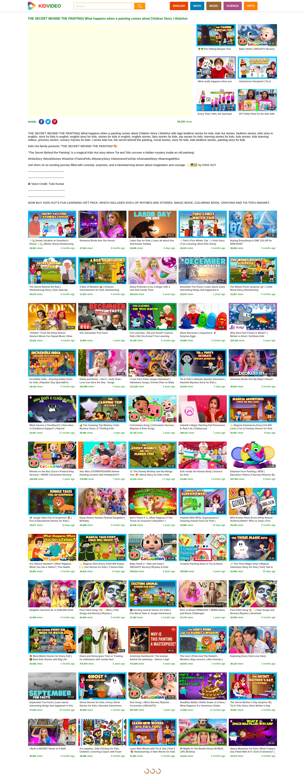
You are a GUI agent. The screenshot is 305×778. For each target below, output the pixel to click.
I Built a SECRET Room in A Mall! (47, 748)
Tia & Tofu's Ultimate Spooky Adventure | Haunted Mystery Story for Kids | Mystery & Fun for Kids (202, 382)
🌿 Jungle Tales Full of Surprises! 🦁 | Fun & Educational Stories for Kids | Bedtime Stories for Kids (50, 521)
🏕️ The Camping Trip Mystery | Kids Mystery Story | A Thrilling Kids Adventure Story (99, 428)
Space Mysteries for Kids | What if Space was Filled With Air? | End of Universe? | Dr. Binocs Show (252, 752)
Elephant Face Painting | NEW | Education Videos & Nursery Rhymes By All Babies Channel (252, 474)
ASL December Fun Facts (94, 333)
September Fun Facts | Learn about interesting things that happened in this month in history (51, 705)
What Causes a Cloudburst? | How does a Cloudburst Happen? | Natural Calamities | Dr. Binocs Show (51, 428)
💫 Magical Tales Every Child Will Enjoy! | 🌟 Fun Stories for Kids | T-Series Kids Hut (102, 567)
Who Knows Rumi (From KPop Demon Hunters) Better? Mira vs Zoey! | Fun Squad (251, 521)
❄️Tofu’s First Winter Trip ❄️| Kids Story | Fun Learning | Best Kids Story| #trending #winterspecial (202, 244)
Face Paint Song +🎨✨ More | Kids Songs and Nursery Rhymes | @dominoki (99, 613)
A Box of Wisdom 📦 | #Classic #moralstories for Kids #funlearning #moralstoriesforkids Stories (99, 290)
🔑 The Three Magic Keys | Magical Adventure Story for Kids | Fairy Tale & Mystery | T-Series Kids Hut (251, 567)
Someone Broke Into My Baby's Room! (251, 379)
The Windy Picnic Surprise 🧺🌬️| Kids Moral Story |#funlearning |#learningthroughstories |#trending (251, 290)
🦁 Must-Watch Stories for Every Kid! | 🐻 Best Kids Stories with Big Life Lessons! (50, 659)
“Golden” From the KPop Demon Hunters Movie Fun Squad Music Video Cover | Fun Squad (50, 336)
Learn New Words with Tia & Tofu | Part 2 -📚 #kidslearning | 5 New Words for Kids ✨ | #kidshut (152, 752)
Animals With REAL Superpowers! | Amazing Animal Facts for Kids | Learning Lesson (199, 521)
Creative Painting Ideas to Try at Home (201, 563)
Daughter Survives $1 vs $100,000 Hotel (51, 610)
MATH (197, 5)
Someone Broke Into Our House (97, 240)
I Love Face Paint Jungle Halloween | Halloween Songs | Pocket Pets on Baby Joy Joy (152, 382)
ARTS (250, 5)
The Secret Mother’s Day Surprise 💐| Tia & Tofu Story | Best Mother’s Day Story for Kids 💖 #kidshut (251, 705)
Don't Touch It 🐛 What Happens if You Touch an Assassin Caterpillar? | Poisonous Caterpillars (151, 521)
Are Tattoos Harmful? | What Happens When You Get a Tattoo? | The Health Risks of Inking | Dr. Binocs (50, 567)
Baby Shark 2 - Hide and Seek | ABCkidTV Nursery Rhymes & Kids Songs (149, 567)
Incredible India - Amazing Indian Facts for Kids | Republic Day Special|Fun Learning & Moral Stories (51, 382)
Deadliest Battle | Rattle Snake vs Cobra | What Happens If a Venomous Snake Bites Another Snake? (202, 705)
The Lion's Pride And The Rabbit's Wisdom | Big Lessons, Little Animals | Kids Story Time (201, 659)
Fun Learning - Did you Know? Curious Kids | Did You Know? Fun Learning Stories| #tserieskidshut (151, 336)
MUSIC (213, 5)
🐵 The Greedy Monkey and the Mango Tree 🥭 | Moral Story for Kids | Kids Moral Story (151, 474)
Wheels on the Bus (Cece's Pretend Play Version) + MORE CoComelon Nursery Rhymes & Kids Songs (51, 474)
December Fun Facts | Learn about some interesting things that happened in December (202, 290)
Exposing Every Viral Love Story (248, 656)
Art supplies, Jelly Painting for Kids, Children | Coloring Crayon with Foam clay (100, 752)
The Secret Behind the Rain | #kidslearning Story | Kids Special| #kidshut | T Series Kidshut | (48, 290)
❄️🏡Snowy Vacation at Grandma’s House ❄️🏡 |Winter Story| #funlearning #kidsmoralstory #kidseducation (51, 244)
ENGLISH (179, 5)
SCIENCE (233, 5)
